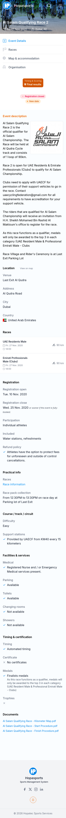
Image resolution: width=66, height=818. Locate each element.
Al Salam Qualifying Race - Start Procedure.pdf (30, 725)
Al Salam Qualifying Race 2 (25, 22)
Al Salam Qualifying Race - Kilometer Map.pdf (29, 720)
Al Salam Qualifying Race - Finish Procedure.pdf (31, 730)
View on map (26, 268)
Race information (14, 484)
